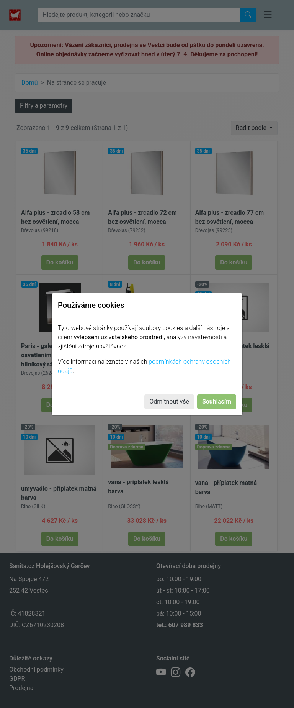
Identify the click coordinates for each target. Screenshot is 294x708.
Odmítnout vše (169, 401)
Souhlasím (216, 401)
